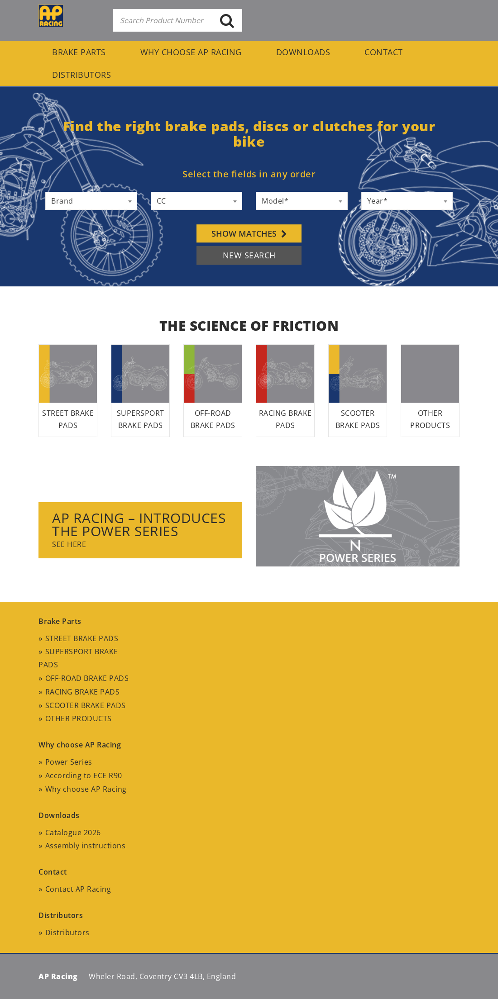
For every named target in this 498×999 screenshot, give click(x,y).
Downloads (303, 52)
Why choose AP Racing (191, 52)
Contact (383, 52)
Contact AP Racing (78, 889)
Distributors (81, 74)
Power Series (68, 762)
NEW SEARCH (249, 255)
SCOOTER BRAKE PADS (85, 705)
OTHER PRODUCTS (78, 718)
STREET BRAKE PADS (82, 638)
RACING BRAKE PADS (82, 692)
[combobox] (91, 201)
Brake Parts (79, 52)
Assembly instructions (85, 846)
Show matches (249, 233)
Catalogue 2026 (73, 832)
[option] (249, 534)
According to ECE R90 (83, 775)
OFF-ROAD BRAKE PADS (87, 678)
